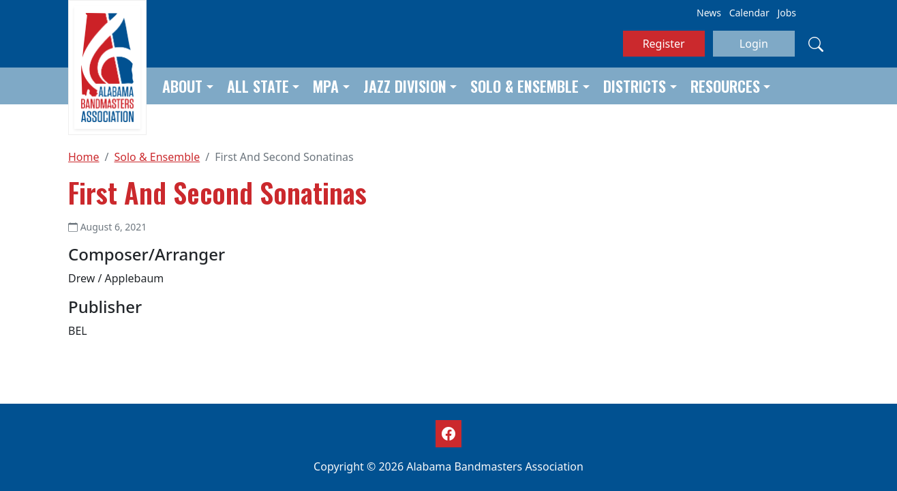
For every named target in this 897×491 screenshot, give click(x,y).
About (182, 86)
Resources (725, 86)
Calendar (749, 12)
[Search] (816, 44)
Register (664, 43)
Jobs (786, 12)
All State (258, 86)
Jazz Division (404, 86)
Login (754, 43)
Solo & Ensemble (524, 86)
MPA (326, 86)
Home (84, 156)
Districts (634, 86)
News (709, 12)
